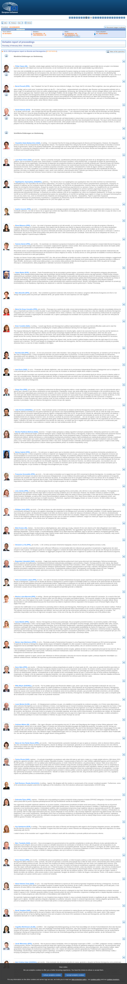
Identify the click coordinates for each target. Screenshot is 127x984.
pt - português (112, 18)
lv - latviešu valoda (98, 18)
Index (5, 23)
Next (19, 23)
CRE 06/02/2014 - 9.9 (71, 35)
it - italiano (96, 18)
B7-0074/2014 (7, 33)
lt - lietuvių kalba (100, 18)
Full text (29, 23)
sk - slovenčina (117, 18)
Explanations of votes (72, 36)
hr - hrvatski (93, 18)
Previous (13, 23)
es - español (72, 18)
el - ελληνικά (84, 18)
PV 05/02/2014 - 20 (39, 33)
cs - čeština (74, 18)
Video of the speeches (117, 51)
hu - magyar (103, 18)
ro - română (115, 18)
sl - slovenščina (119, 18)
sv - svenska (124, 18)
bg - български (70, 18)
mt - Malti (105, 18)
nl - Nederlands (108, 18)
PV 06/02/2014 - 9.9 (70, 33)
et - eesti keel (82, 18)
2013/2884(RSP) (14, 27)
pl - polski (110, 18)
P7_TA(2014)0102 (102, 33)
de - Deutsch (79, 18)
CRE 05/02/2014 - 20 (39, 35)
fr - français (89, 18)
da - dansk (77, 18)
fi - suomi (122, 18)
